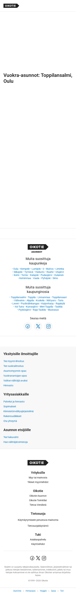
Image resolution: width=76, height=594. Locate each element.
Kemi (16, 275)
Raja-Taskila (39, 309)
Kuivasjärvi (32, 306)
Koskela (40, 300)
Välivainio (19, 300)
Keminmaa (25, 278)
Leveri (15, 303)
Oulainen (59, 275)
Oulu (15, 268)
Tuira (60, 300)
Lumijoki (36, 268)
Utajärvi (60, 272)
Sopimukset (9, 406)
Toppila (32, 297)
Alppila (30, 300)
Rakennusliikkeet (12, 416)
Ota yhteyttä (10, 421)
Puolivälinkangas (30, 303)
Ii (43, 268)
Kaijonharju (47, 303)
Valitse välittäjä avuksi (15, 380)
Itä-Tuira (19, 306)
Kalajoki (34, 275)
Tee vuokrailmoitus (13, 366)
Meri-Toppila (46, 306)
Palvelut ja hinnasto (14, 401)
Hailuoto (39, 272)
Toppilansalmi (18, 297)
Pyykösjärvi (25, 309)
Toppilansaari (59, 297)
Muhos (49, 268)
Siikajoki (18, 272)
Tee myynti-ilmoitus (13, 361)
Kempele (25, 268)
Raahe (50, 272)
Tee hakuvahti (10, 437)
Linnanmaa (44, 297)
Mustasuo (53, 309)
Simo (55, 278)
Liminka (60, 268)
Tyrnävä (28, 272)
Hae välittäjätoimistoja (15, 442)
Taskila (58, 306)
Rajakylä (60, 303)
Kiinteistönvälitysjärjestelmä (18, 411)
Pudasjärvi (46, 275)
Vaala (36, 278)
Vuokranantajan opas (15, 375)
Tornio (24, 275)
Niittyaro (51, 300)
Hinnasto (8, 385)
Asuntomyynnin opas (14, 370)
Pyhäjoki (46, 278)
